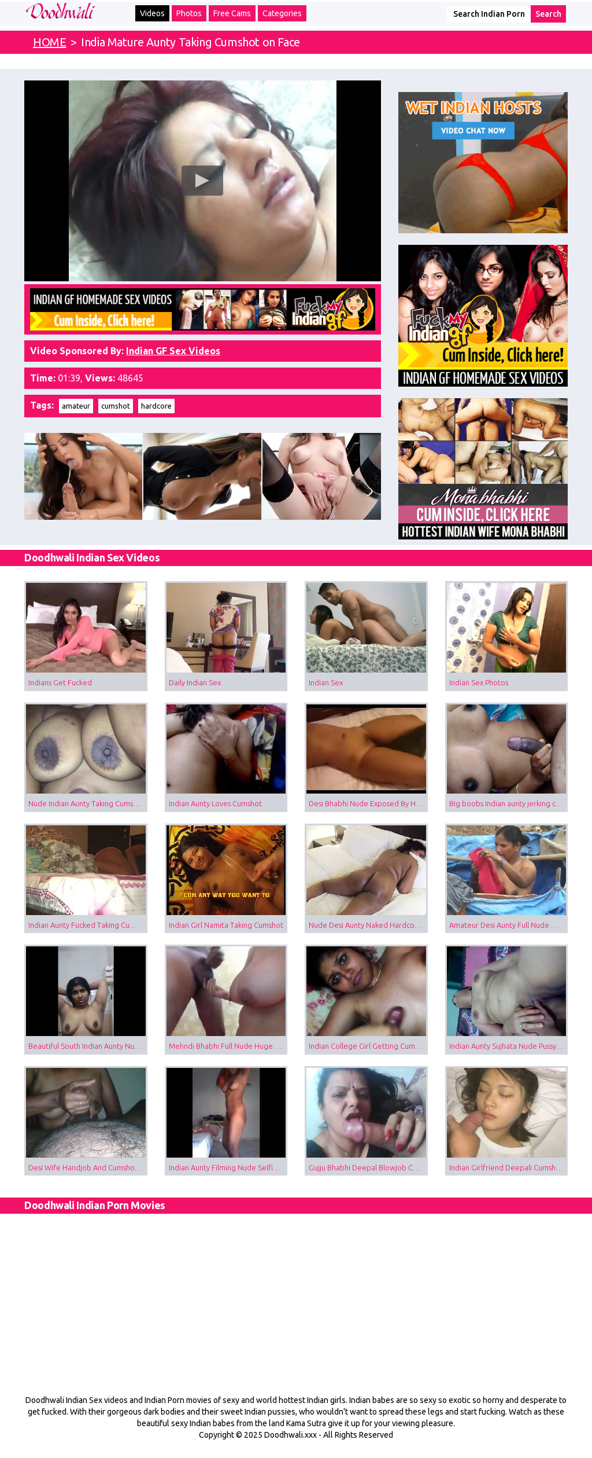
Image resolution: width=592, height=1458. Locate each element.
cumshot (115, 406)
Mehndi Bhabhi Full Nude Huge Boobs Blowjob (228, 1046)
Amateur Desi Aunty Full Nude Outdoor (508, 925)
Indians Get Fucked (60, 682)
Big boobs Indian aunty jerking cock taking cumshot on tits (508, 803)
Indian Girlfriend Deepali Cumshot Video (508, 1167)
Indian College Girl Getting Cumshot (368, 1046)
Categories (282, 13)
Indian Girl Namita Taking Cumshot (226, 925)
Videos (152, 13)
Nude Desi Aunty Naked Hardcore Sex (368, 925)
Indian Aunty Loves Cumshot (215, 803)
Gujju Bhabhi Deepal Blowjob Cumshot (368, 1167)
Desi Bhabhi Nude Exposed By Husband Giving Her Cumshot (368, 803)
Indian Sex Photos (478, 682)
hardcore (156, 406)
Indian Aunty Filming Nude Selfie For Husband (228, 1167)
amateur (76, 406)
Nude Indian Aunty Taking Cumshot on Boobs (87, 803)
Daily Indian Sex (195, 682)
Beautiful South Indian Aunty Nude (85, 1046)
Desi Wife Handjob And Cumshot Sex (87, 1167)
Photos (189, 13)
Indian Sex (326, 682)
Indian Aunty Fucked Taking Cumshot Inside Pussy (87, 925)
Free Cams (232, 13)
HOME (49, 42)
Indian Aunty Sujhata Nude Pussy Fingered (508, 1046)
